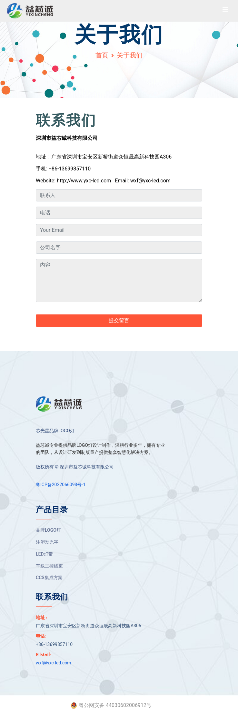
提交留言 (119, 320)
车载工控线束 (49, 565)
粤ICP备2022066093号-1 (60, 484)
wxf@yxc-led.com (53, 662)
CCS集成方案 (49, 577)
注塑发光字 (47, 542)
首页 (101, 55)
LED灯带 (44, 554)
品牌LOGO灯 (48, 530)
